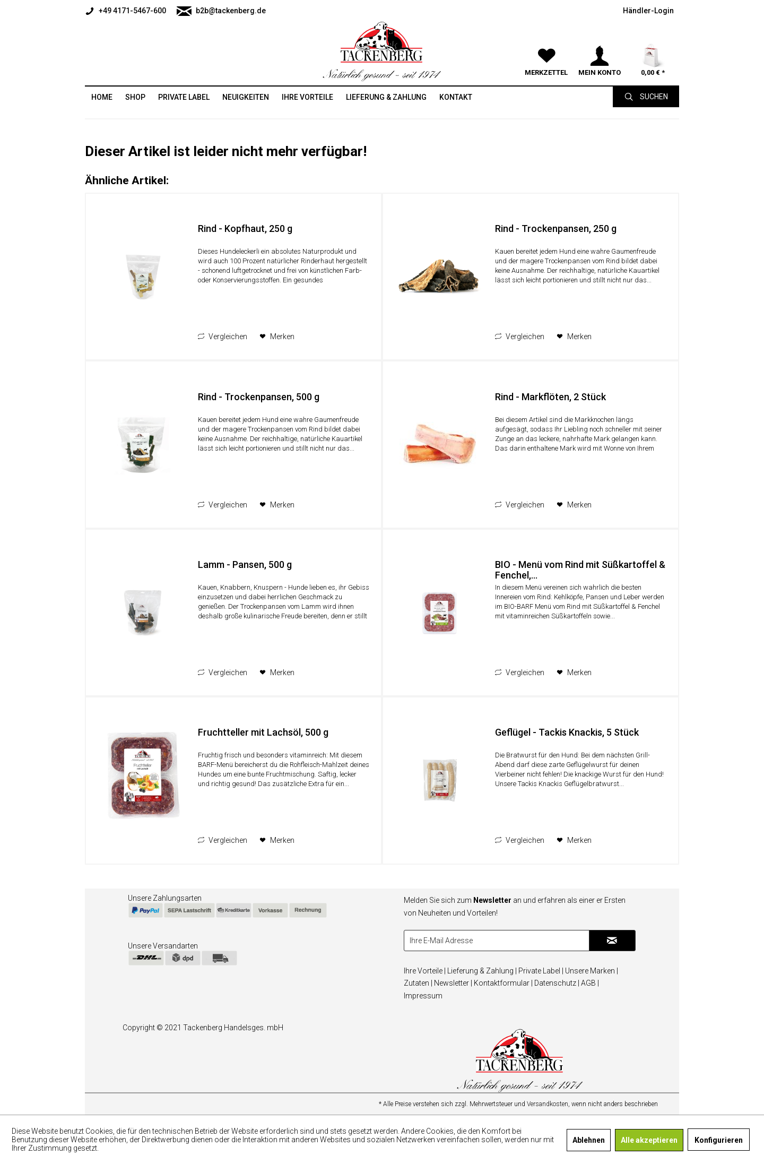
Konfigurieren (718, 1140)
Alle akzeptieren (649, 1140)
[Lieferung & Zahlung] (386, 97)
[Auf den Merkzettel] (276, 336)
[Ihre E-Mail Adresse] (496, 940)
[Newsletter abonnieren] (612, 940)
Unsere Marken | (591, 971)
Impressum (423, 995)
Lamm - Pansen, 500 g (245, 564)
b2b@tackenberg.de (221, 11)
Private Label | (540, 971)
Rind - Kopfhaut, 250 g (245, 228)
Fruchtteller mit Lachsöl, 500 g (263, 732)
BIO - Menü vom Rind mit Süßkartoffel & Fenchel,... (580, 570)
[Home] (102, 97)
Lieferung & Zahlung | (482, 971)
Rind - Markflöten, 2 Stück (550, 397)
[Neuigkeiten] (245, 97)
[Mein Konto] (599, 42)
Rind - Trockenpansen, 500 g (258, 397)
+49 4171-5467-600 (125, 11)
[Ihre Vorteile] (307, 97)
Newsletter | (453, 983)
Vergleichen (222, 336)
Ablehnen (588, 1140)
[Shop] (135, 97)
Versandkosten (547, 1104)
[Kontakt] (456, 97)
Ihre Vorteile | (425, 971)
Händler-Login (648, 10)
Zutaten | (418, 983)
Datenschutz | (556, 983)
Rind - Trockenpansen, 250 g (556, 228)
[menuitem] (128, 10)
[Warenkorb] (652, 42)
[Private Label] (184, 97)
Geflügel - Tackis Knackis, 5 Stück (567, 732)
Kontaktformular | (503, 983)
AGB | (590, 983)
